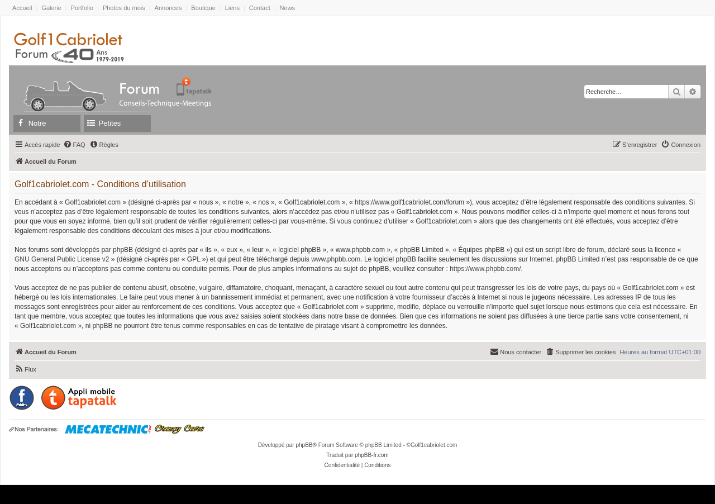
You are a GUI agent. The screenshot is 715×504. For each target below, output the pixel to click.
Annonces (168, 7)
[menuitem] (74, 144)
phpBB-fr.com (372, 455)
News (287, 7)
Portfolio (82, 7)
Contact (259, 7)
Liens (232, 7)
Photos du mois (124, 7)
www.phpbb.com (335, 259)
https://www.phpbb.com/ (485, 269)
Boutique (203, 7)
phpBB (303, 445)
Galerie (51, 7)
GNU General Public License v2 (62, 259)
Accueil (22, 7)
